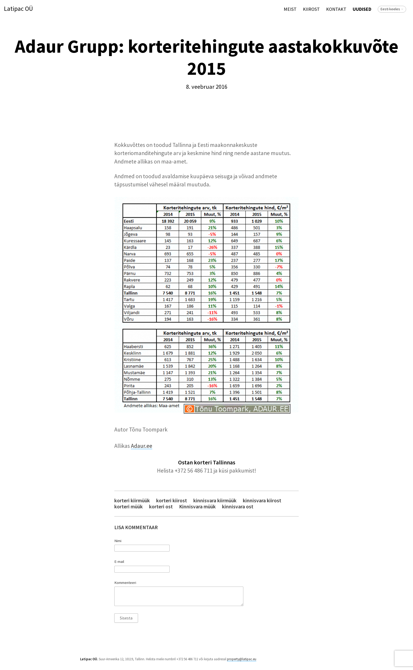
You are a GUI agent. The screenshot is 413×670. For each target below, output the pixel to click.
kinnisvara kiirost (262, 501)
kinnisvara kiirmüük (215, 501)
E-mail (119, 561)
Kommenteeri (125, 582)
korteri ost (161, 507)
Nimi (117, 540)
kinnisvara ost (237, 507)
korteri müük (128, 507)
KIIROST (311, 9)
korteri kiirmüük (132, 501)
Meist (290, 9)
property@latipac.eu (241, 659)
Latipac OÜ (18, 9)
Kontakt (336, 9)
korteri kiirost (171, 501)
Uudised (362, 9)
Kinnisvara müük (197, 507)
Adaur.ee (141, 445)
